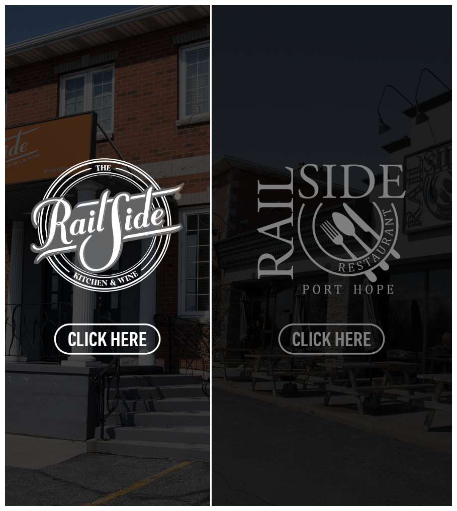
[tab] (107, 255)
